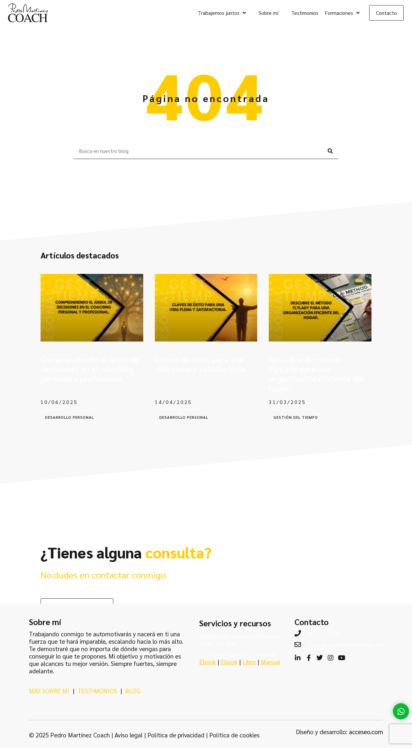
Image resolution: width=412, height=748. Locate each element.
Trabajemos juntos (222, 13)
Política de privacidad (175, 735)
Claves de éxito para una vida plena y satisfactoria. (201, 364)
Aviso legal (129, 735)
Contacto (386, 12)
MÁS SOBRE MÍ (49, 691)
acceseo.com (366, 731)
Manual (270, 662)
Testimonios (304, 12)
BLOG (132, 691)
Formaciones (342, 13)
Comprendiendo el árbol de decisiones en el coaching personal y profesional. (90, 369)
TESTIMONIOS (97, 691)
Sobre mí (268, 12)
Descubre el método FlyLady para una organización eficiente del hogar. (316, 373)
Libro (249, 662)
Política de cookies (234, 735)
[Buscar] (330, 151)
